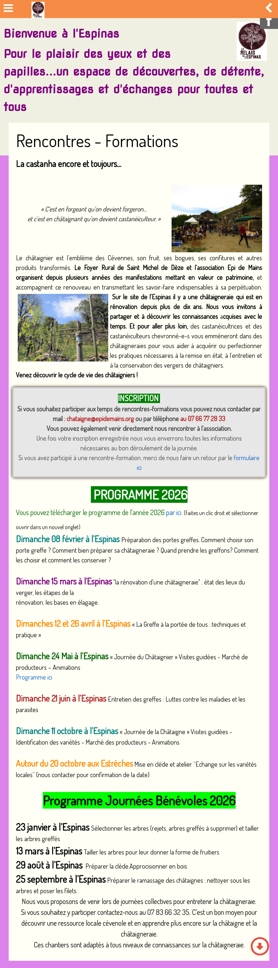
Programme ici (34, 677)
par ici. (175, 512)
